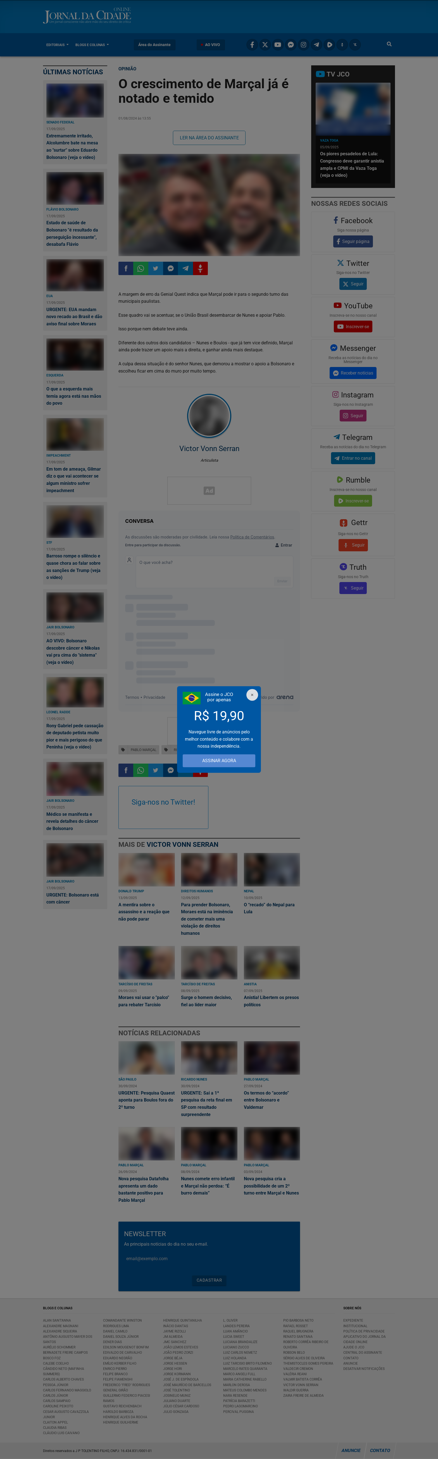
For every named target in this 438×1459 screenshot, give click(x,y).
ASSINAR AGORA (219, 760)
